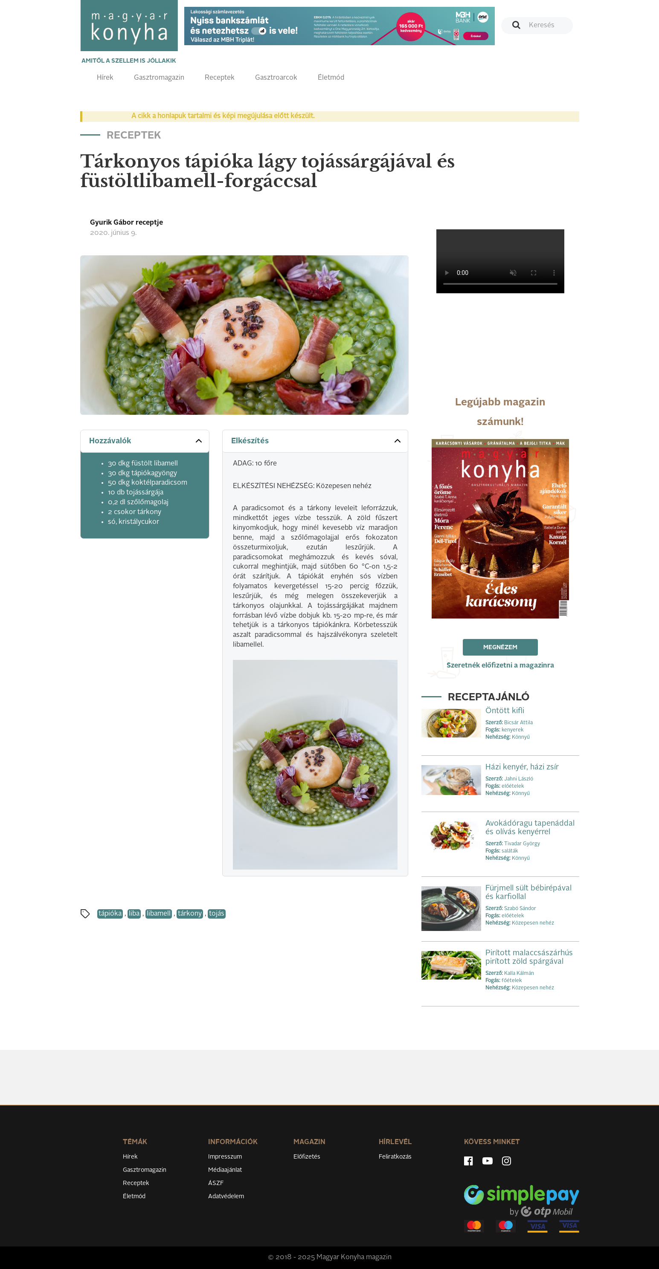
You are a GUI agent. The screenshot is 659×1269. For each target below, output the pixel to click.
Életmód (331, 78)
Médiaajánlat (225, 1170)
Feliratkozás (395, 1157)
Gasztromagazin (159, 78)
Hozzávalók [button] (146, 441)
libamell (159, 914)
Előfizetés (306, 1157)
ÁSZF (216, 1183)
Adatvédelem (226, 1197)
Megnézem (500, 647)
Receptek (220, 78)
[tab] (145, 441)
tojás (216, 914)
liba (134, 914)
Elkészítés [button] (317, 441)
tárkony (190, 914)
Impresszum (225, 1157)
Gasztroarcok (276, 78)
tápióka (110, 914)
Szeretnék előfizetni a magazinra (500, 665)
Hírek (105, 78)
